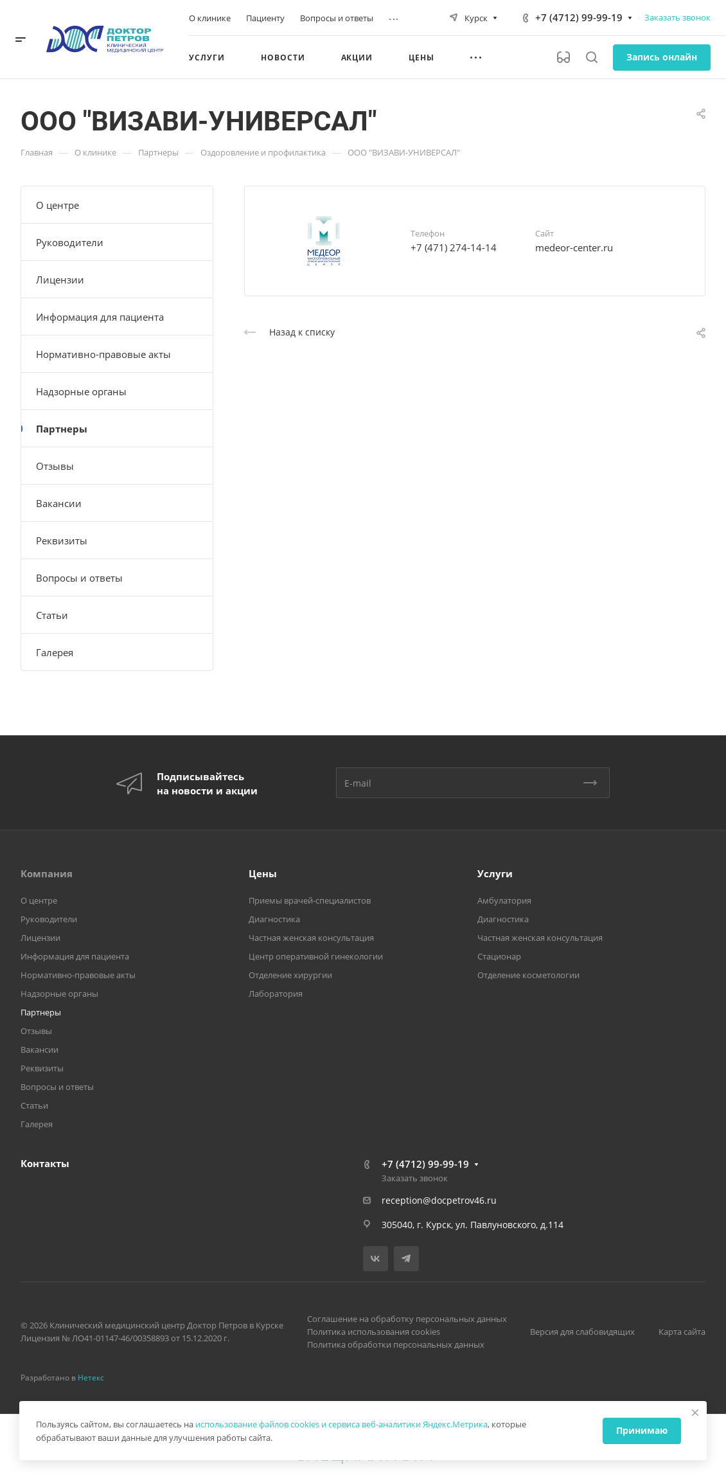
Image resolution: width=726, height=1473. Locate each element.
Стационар (499, 956)
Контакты (45, 1163)
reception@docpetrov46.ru (439, 1200)
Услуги (495, 873)
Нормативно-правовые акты (103, 354)
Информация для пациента (100, 316)
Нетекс (91, 1377)
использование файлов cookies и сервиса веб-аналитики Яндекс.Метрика (341, 1424)
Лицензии (60, 279)
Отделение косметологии (528, 975)
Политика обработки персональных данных (395, 1344)
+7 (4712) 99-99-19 (579, 17)
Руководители (69, 242)
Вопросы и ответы (79, 577)
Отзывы (55, 466)
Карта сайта (682, 1331)
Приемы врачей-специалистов (310, 900)
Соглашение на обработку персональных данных (407, 1319)
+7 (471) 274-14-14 (454, 247)
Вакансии (59, 503)
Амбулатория (504, 900)
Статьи (52, 615)
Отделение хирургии (290, 975)
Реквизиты (61, 540)
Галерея (54, 652)
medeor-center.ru (574, 247)
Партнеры (61, 428)
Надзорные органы (81, 391)
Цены (263, 873)
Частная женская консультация (311, 937)
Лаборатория (276, 993)
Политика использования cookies (373, 1331)
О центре (57, 205)
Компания (47, 873)
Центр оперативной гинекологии (316, 956)
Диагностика (274, 919)
